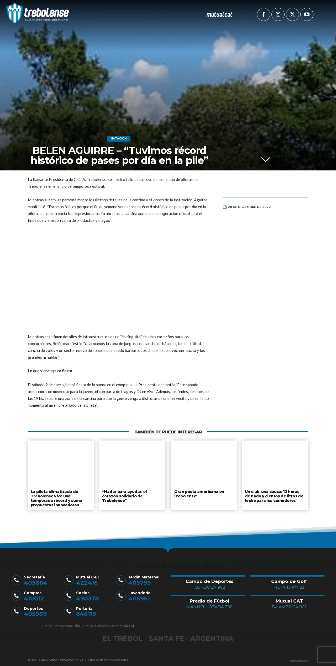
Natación (118, 139)
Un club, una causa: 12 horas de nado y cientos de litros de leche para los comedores (274, 495)
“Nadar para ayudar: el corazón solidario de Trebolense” (132, 493)
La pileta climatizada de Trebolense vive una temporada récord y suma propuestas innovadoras (56, 497)
